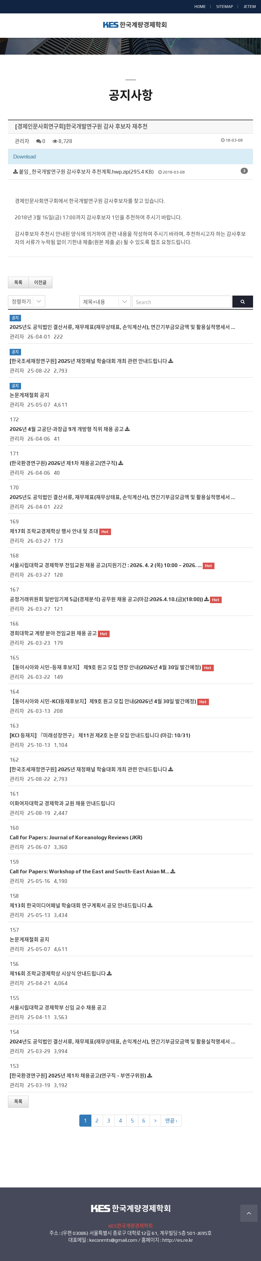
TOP (249, 1213)
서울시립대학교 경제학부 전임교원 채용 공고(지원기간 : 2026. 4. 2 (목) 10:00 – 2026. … (106, 565)
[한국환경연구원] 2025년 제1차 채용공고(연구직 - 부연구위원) (78, 1076)
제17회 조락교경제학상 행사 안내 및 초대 (54, 531)
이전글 (40, 282)
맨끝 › (171, 1121)
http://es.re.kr (177, 1240)
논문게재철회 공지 (29, 395)
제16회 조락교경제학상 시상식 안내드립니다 (58, 973)
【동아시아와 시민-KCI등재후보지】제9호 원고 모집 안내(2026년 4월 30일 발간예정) (103, 701)
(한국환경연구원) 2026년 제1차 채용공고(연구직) (63, 463)
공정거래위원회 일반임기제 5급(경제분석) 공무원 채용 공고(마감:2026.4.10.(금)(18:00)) (106, 599)
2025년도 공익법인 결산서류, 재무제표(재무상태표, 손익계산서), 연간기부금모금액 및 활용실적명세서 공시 (125, 327)
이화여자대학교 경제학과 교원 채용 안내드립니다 (62, 803)
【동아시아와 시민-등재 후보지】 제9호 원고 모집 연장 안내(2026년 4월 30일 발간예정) (105, 667)
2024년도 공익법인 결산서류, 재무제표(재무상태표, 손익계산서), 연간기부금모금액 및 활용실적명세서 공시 (125, 1041)
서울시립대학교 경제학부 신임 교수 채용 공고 (58, 1007)
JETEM (249, 6)
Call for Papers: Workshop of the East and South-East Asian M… (89, 871)
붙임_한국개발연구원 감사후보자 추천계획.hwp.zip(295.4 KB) (86, 172)
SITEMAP (224, 6)
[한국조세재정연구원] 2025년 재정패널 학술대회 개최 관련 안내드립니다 (88, 361)
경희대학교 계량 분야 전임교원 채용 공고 (53, 633)
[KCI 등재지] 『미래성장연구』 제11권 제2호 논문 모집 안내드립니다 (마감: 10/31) (100, 735)
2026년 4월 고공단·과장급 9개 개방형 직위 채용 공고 (67, 429)
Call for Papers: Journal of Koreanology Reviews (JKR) (76, 837)
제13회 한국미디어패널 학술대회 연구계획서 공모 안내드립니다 (78, 905)
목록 (18, 282)
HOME (200, 6)
